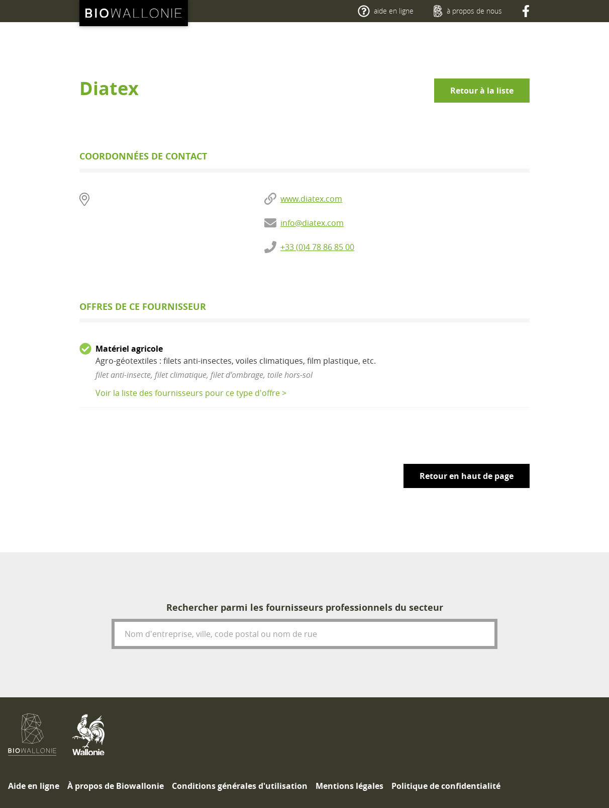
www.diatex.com (311, 198)
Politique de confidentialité (445, 785)
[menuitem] (33, 786)
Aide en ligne (33, 785)
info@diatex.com (312, 222)
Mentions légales (349, 785)
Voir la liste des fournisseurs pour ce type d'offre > (190, 392)
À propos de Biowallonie (115, 785)
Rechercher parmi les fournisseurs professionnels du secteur (304, 607)
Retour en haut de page (467, 475)
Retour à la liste (482, 90)
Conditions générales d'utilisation (240, 785)
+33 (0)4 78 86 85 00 (317, 247)
